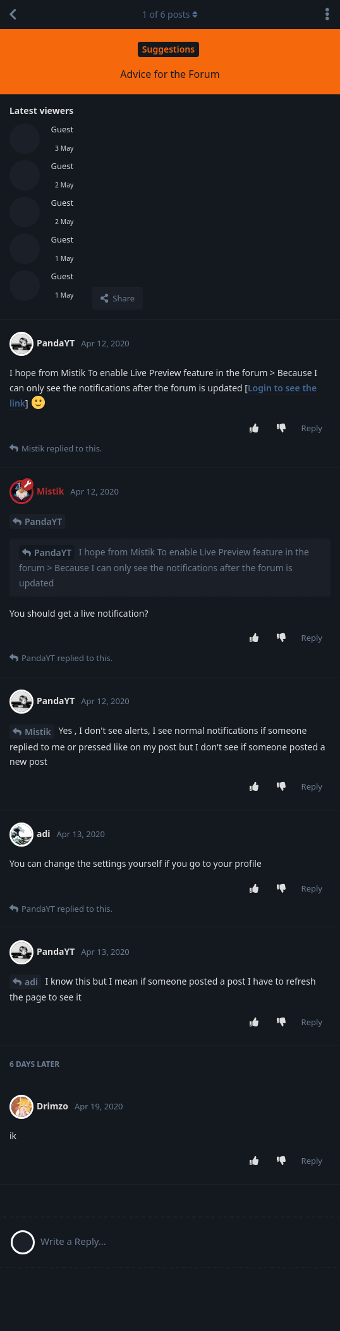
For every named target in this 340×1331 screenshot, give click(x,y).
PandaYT (43, 521)
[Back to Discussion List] (12, 14)
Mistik (38, 732)
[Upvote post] (256, 429)
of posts (170, 14)
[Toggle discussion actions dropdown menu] (327, 14)
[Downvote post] (283, 429)
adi (31, 982)
